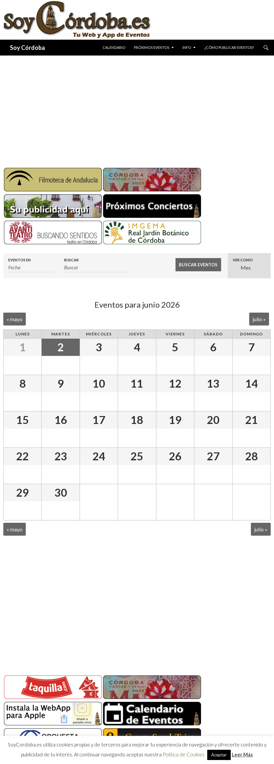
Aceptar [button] (219, 754)
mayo (14, 319)
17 (99, 419)
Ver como (243, 260)
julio (259, 319)
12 (175, 383)
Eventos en (19, 260)
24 (99, 456)
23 (61, 456)
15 (22, 419)
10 (99, 383)
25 (137, 456)
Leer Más (242, 754)
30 (61, 492)
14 (251, 383)
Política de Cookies (184, 754)
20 (213, 419)
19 (175, 419)
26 (175, 456)
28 (251, 456)
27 (213, 456)
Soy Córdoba (27, 47)
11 (137, 383)
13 (213, 383)
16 (61, 419)
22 (22, 456)
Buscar (71, 260)
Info (186, 47)
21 (251, 419)
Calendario (113, 47)
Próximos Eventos (151, 47)
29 (22, 492)
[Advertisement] (137, 109)
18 (137, 419)
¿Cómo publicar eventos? (229, 47)
